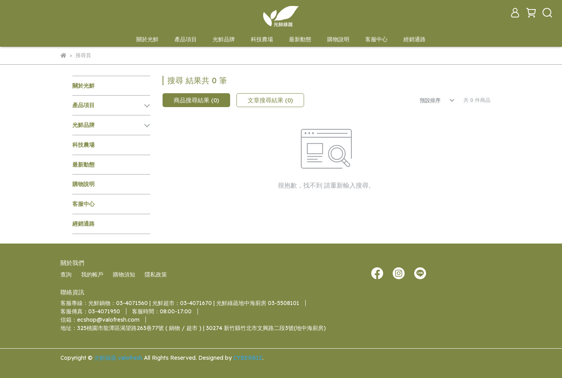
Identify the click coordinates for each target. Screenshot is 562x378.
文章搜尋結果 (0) (270, 100)
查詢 (66, 274)
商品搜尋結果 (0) (196, 100)
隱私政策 (156, 274)
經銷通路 (414, 39)
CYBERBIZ (247, 357)
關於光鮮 (147, 39)
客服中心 (376, 39)
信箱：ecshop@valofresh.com (100, 319)
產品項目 (185, 39)
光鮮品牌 (224, 39)
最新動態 (300, 39)
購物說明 (338, 39)
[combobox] (431, 100)
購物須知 (124, 274)
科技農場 (262, 39)
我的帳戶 (92, 274)
